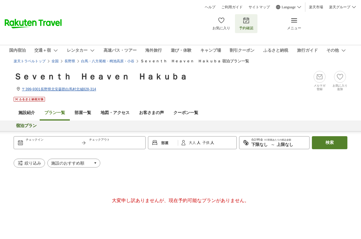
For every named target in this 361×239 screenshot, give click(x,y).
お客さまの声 (151, 112)
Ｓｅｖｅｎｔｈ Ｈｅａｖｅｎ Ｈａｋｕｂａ (101, 76)
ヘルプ (210, 7)
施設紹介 (26, 112)
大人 (193, 143)
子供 (206, 143)
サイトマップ (259, 7)
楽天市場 (316, 7)
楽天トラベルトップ (30, 61)
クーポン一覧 (185, 112)
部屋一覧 (83, 112)
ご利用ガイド (232, 7)
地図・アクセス (115, 112)
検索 (329, 142)
